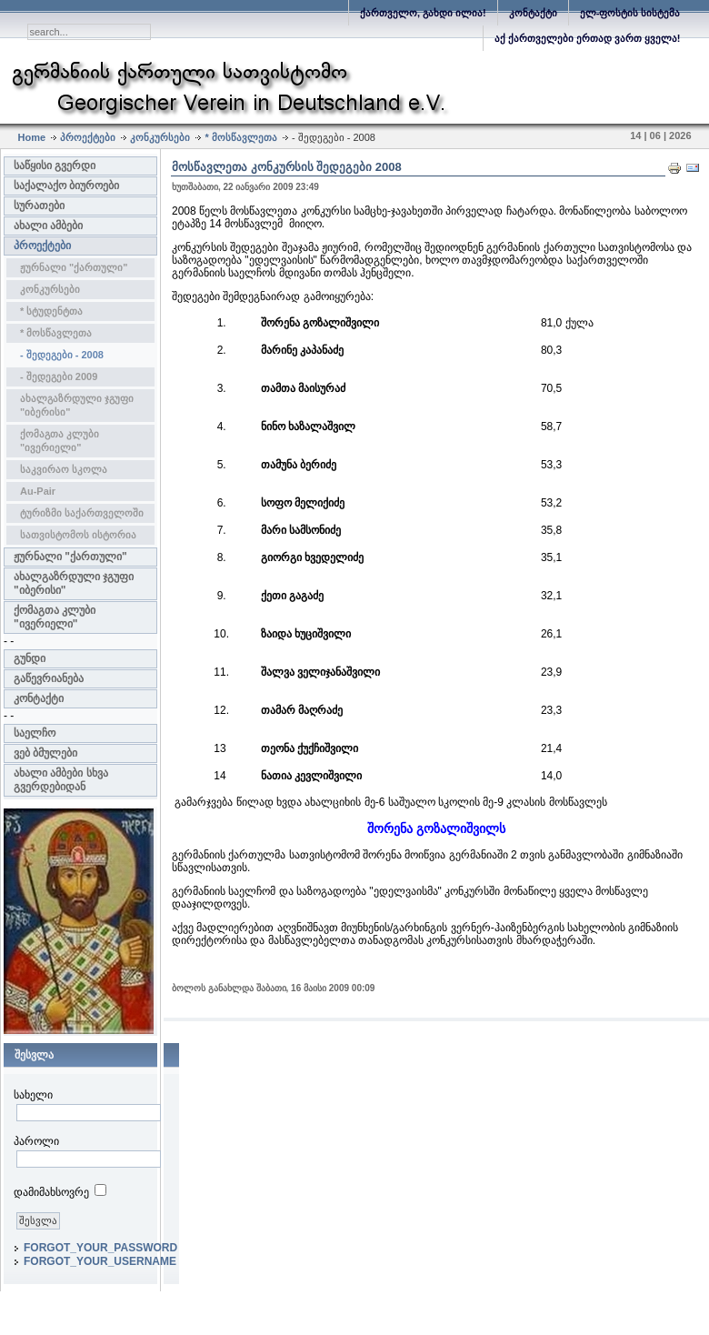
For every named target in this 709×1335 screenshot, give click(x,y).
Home (32, 137)
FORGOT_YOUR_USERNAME (100, 1261)
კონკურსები (160, 137)
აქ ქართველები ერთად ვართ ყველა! (587, 38)
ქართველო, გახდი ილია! (423, 12)
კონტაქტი (533, 12)
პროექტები (87, 137)
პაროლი (36, 1141)
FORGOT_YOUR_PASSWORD (100, 1247)
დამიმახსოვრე (51, 1192)
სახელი (33, 1095)
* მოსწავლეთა (240, 137)
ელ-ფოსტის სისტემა (630, 12)
